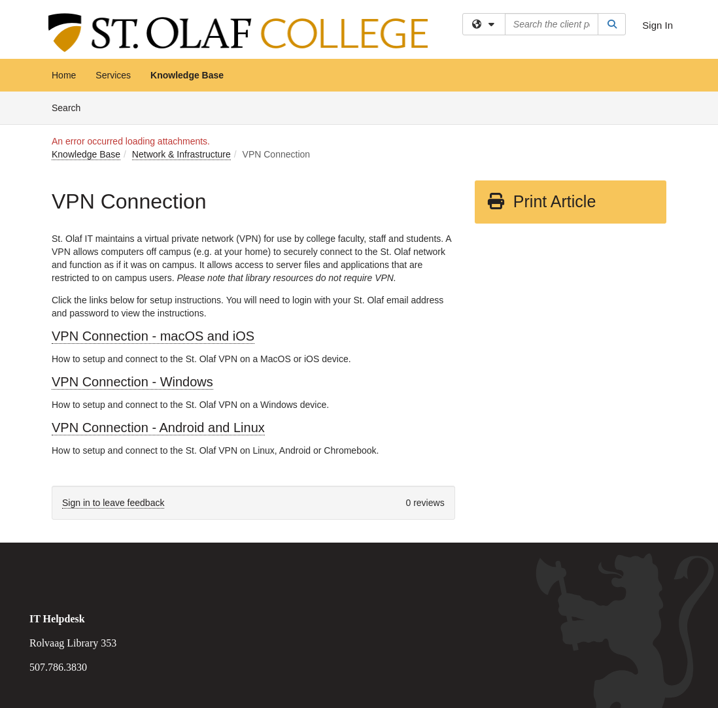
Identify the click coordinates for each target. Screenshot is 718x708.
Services (113, 75)
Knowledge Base (187, 75)
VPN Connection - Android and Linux (158, 427)
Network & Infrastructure (181, 154)
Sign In (657, 25)
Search (71, 107)
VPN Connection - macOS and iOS (153, 336)
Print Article (541, 201)
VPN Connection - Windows (132, 382)
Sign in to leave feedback (113, 502)
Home (64, 75)
